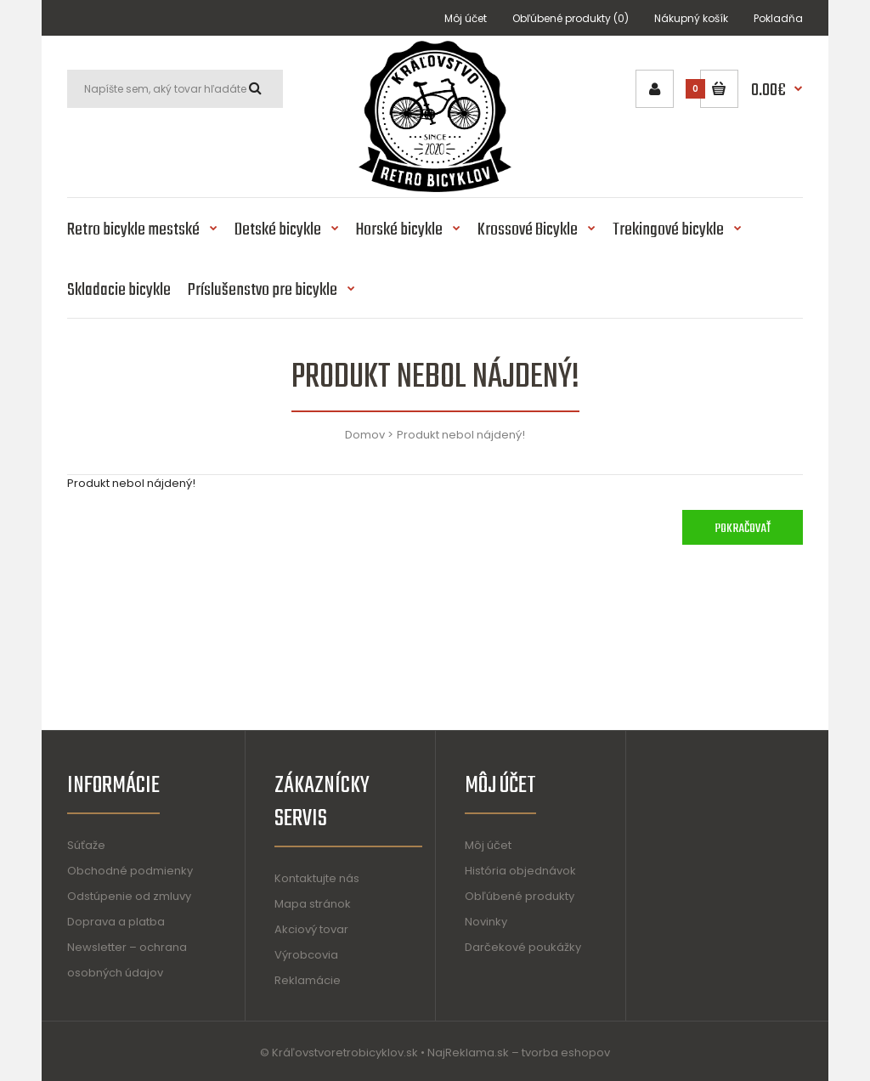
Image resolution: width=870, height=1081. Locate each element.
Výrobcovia (306, 955)
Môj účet (465, 18)
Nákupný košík (691, 18)
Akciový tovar (311, 929)
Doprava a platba (116, 922)
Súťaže (86, 845)
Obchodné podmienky (130, 871)
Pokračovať (743, 528)
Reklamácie (307, 980)
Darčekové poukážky (523, 947)
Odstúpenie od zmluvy (129, 896)
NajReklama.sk (468, 1052)
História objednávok (520, 871)
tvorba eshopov (566, 1052)
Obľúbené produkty (519, 896)
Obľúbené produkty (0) (570, 18)
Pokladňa (778, 18)
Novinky (486, 922)
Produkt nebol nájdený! (461, 435)
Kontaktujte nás (316, 878)
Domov (365, 435)
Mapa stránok (312, 904)
